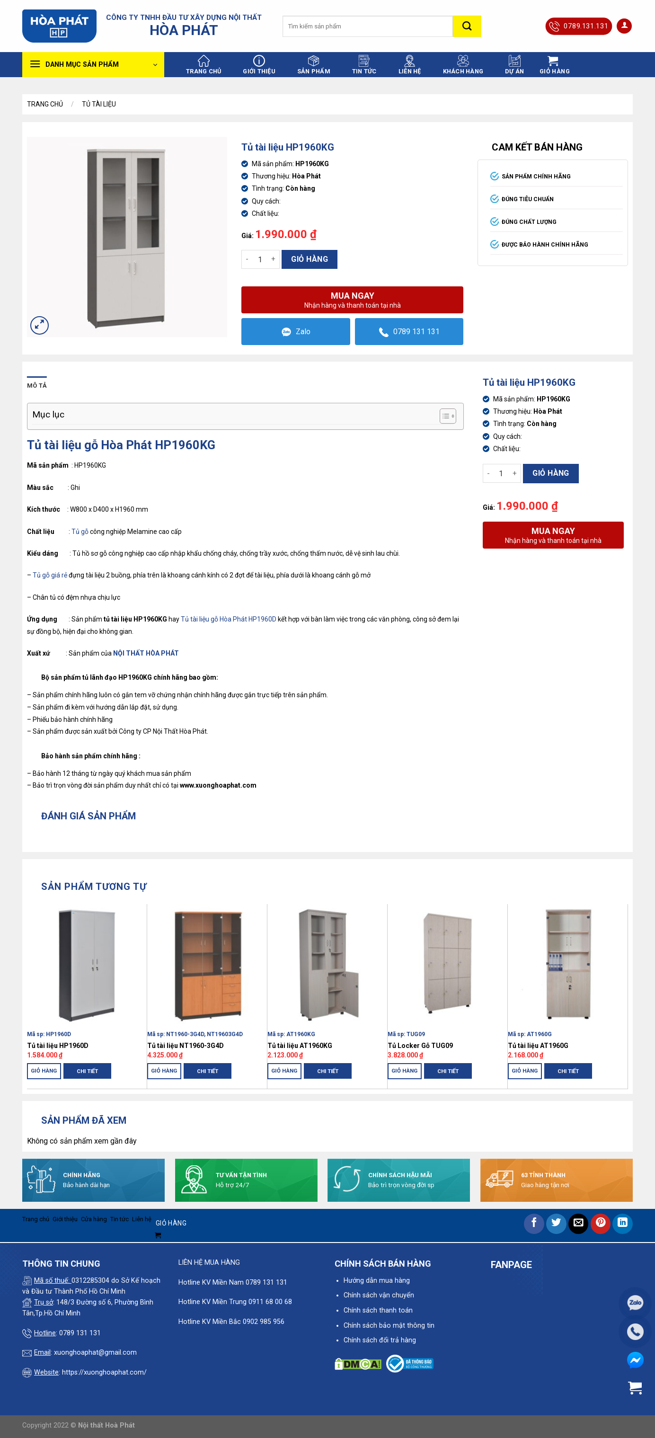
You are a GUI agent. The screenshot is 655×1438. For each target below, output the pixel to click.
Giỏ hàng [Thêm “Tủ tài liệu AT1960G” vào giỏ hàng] (525, 1070)
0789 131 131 (409, 332)
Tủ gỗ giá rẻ (50, 575)
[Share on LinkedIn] (622, 1224)
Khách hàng (463, 65)
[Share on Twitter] (556, 1224)
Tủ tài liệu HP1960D (58, 1045)
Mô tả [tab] (37, 385)
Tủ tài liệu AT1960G (538, 1045)
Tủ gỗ (80, 531)
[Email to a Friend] (578, 1224)
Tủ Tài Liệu (99, 104)
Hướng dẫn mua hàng (377, 1281)
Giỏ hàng (309, 259)
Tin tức (364, 65)
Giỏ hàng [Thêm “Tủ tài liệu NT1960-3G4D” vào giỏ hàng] (164, 1070)
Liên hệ (409, 65)
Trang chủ (203, 65)
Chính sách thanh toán (378, 1310)
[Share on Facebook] (534, 1224)
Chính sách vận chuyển (379, 1295)
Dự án (514, 65)
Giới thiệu (259, 65)
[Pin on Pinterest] (601, 1224)
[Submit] (467, 26)
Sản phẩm (313, 65)
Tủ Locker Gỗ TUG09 (420, 1045)
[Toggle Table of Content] (443, 416)
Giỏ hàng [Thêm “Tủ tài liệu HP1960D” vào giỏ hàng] (44, 1070)
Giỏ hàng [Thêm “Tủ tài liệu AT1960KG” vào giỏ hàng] (284, 1070)
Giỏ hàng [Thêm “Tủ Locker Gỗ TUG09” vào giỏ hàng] (404, 1070)
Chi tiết (87, 1071)
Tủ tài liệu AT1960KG (299, 1045)
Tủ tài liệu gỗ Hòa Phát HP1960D (228, 619)
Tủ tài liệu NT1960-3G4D (185, 1045)
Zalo (296, 332)
